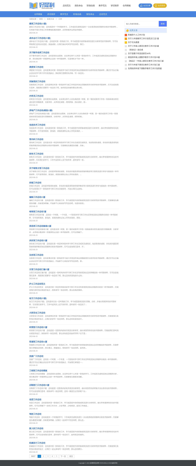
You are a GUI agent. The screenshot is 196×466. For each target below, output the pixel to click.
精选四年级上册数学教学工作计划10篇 (144, 57)
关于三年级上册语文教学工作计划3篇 (143, 46)
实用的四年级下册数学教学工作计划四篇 (145, 68)
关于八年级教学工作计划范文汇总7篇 (143, 39)
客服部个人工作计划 (136, 35)
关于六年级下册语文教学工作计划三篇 (144, 65)
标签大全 (50, 19)
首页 (41, 19)
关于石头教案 (133, 42)
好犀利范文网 (94, 463)
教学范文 (103, 5)
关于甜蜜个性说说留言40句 (139, 53)
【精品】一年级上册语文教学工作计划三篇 (146, 61)
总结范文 (67, 5)
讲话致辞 (115, 5)
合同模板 (127, 5)
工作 (60, 19)
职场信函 (91, 5)
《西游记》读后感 (135, 50)
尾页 (71, 456)
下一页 (63, 456)
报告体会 (79, 5)
